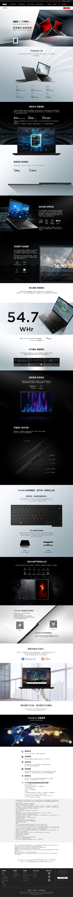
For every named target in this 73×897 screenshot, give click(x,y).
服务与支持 (64, 4)
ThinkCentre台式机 (30, 4)
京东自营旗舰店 (5, 876)
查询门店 (4, 883)
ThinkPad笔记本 (12, 4)
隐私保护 (35, 890)
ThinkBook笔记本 (21, 4)
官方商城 (49, 4)
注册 (68, 1)
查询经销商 (4, 885)
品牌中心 (34, 876)
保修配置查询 (15, 873)
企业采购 (54, 4)
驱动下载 (14, 876)
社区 (59, 4)
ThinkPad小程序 (26, 878)
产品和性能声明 (42, 890)
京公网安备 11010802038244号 (47, 893)
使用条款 (30, 890)
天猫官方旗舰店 (5, 878)
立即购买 (66, 8)
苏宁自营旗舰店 (5, 880)
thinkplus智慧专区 (39, 4)
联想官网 (24, 873)
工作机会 (34, 873)
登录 (64, 1)
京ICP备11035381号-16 (36, 893)
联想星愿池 (25, 880)
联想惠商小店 (25, 876)
